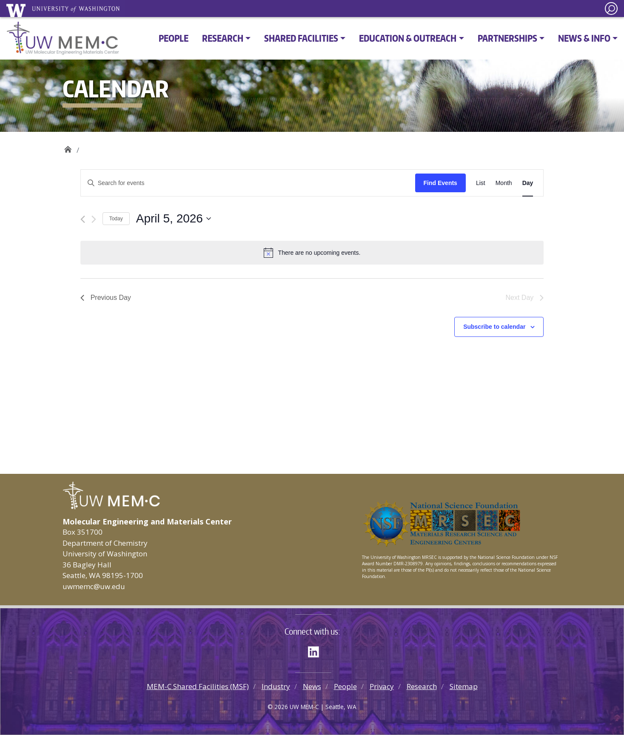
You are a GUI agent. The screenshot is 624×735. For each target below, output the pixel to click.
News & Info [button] (584, 38)
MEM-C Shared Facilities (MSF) (198, 686)
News (312, 686)
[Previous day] (82, 219)
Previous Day (105, 297)
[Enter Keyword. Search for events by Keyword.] (248, 183)
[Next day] (93, 219)
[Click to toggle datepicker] (173, 218)
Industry (276, 686)
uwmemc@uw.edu (94, 586)
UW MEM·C (68, 147)
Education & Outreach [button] (407, 38)
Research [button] (222, 38)
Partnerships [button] (507, 38)
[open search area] (611, 8)
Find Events (440, 182)
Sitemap (464, 686)
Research (422, 686)
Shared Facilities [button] (301, 38)
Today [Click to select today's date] (116, 219)
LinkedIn (316, 650)
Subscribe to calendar (494, 326)
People (173, 38)
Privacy (382, 686)
